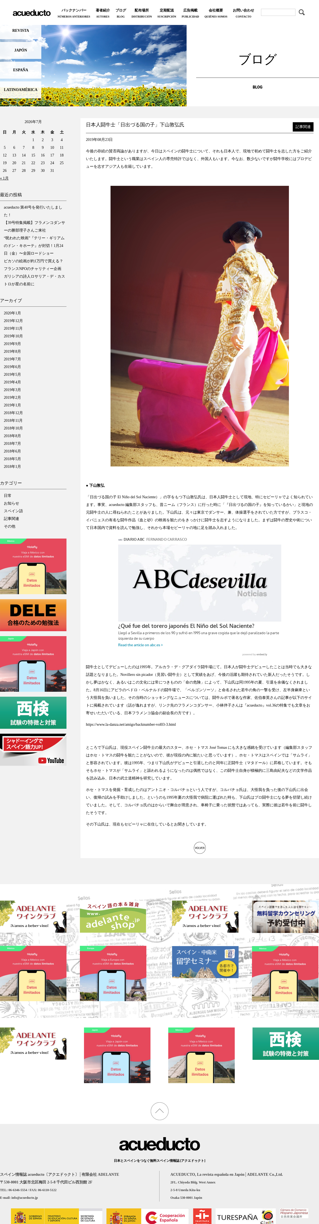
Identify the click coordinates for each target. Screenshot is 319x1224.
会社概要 (215, 13)
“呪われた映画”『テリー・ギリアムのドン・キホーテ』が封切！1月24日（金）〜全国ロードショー (34, 245)
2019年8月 (12, 351)
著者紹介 (103, 13)
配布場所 (142, 13)
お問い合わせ (243, 13)
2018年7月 (12, 444)
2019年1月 (12, 405)
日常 (7, 496)
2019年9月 (12, 344)
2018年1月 (12, 467)
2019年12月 (13, 321)
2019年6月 (12, 367)
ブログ (120, 13)
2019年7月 (12, 359)
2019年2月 (12, 397)
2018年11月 (13, 421)
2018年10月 (13, 428)
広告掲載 (190, 13)
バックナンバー (73, 13)
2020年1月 (12, 313)
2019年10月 (13, 336)
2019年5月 (12, 374)
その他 (9, 526)
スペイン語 (13, 511)
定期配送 (166, 13)
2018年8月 (12, 436)
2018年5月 (12, 459)
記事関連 (11, 519)
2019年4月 (12, 382)
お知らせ (11, 503)
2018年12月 (13, 413)
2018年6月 (12, 451)
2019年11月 (13, 328)
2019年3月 (12, 390)
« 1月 (4, 178)
